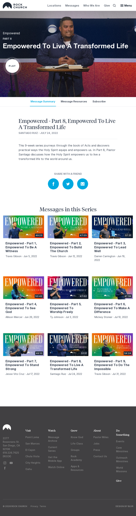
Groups (75, 449)
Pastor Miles (101, 437)
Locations (54, 5)
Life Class (77, 443)
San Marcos (32, 443)
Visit (28, 430)
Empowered (11, 33)
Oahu (28, 469)
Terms (42, 506)
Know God (77, 437)
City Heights (32, 462)
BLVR (130, 506)
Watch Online (56, 467)
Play (12, 66)
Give (107, 5)
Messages (72, 5)
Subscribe (99, 101)
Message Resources (74, 101)
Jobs (96, 443)
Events (120, 441)
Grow (74, 430)
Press (96, 449)
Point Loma (32, 437)
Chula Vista (32, 456)
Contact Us (100, 456)
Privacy (34, 506)
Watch (52, 430)
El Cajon (30, 449)
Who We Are (91, 5)
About (97, 430)
